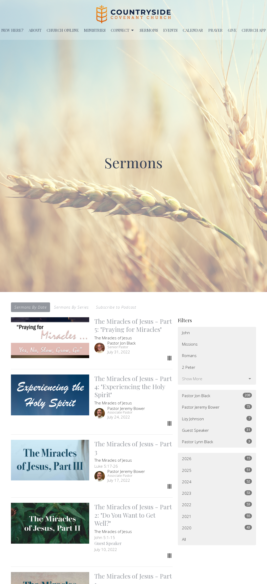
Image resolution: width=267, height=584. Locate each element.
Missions (190, 344)
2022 (217, 504)
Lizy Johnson (217, 418)
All (184, 539)
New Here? (12, 30)
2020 (217, 527)
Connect (123, 30)
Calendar (193, 30)
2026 (217, 458)
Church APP (254, 30)
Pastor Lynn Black (217, 441)
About (35, 30)
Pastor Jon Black (217, 395)
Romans (189, 355)
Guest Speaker (217, 430)
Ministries (95, 30)
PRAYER (215, 30)
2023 (217, 493)
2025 (217, 470)
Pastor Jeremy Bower (217, 407)
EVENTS (170, 30)
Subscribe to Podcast (116, 307)
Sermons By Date (30, 307)
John (186, 332)
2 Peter (188, 367)
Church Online (63, 30)
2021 (217, 516)
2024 (217, 481)
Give (232, 30)
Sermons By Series (71, 307)
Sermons (149, 30)
